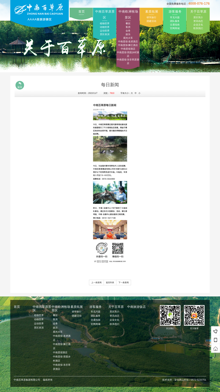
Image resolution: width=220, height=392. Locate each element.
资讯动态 (198, 21)
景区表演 (104, 34)
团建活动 (151, 21)
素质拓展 (151, 11)
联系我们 (198, 28)
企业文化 (198, 24)
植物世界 (104, 23)
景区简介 (198, 17)
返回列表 (110, 282)
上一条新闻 (96, 282)
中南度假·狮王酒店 (128, 45)
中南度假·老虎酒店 (128, 41)
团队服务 (175, 21)
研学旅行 (151, 17)
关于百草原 (198, 11)
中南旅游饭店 (136, 307)
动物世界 (104, 27)
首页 (81, 11)
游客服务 (175, 11)
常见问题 (175, 17)
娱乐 (128, 34)
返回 (19, 85)
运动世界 (104, 30)
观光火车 (128, 37)
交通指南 (175, 24)
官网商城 (175, 28)
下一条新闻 (123, 282)
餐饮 (128, 23)
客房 (128, 27)
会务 (128, 30)
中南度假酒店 (128, 48)
